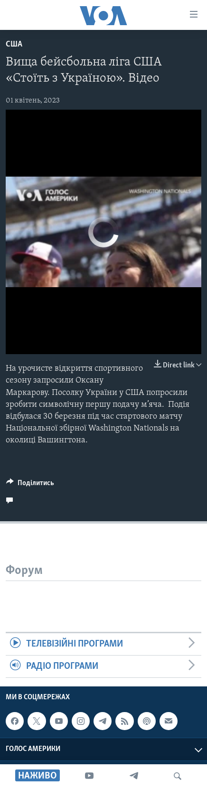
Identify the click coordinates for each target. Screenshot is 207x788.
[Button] (30, 485)
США (14, 44)
